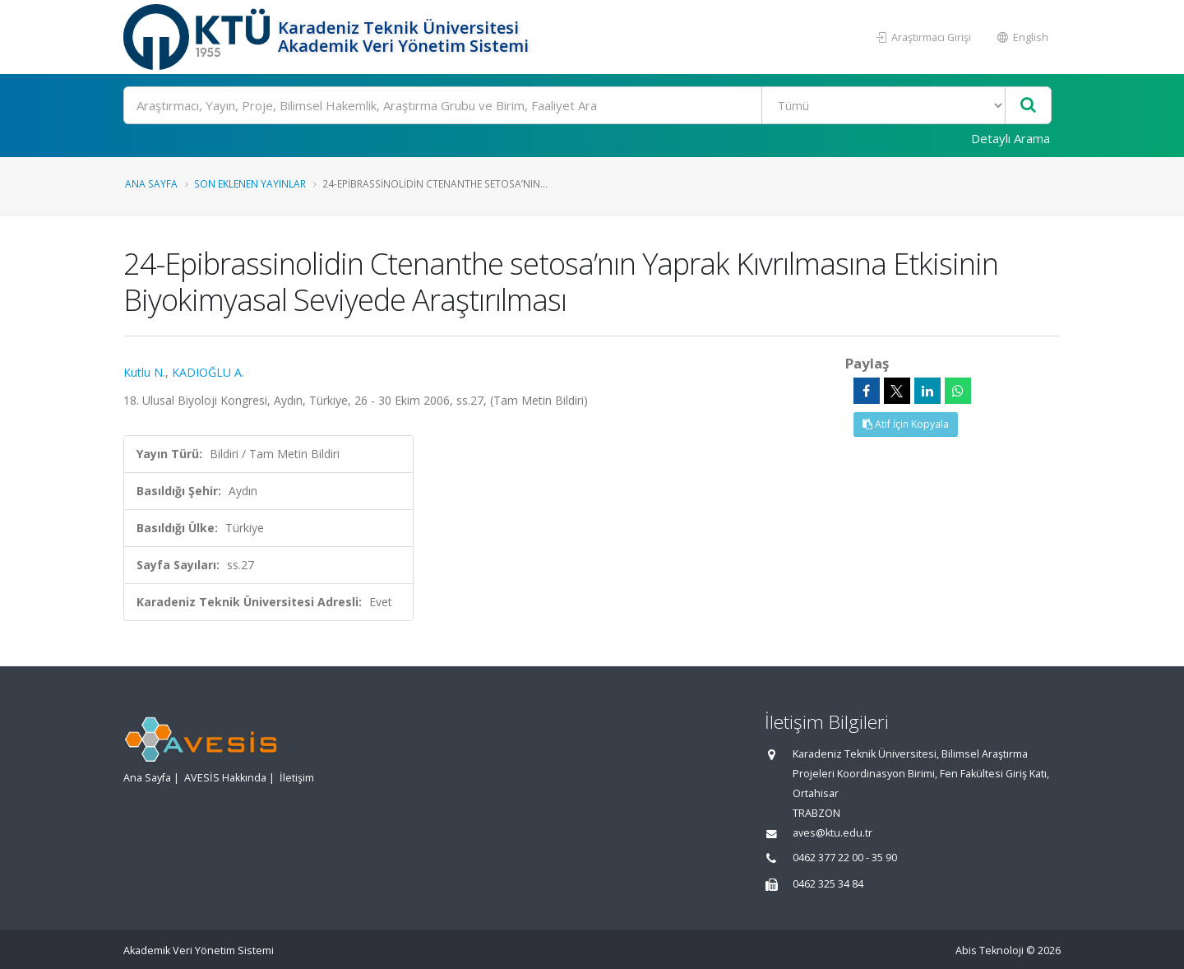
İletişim (297, 778)
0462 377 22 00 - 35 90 (845, 858)
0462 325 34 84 (828, 884)
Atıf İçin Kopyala (906, 424)
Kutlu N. (144, 372)
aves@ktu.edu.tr (832, 833)
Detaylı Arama (1010, 138)
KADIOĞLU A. (208, 372)
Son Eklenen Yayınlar (250, 183)
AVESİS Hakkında (225, 778)
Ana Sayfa (151, 183)
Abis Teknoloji (989, 950)
